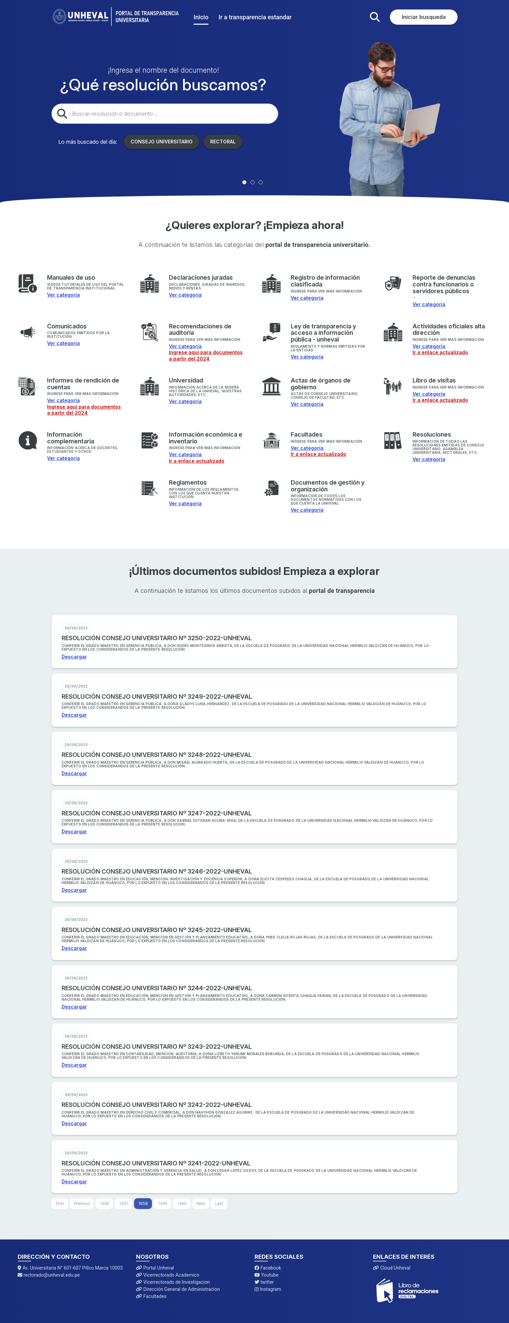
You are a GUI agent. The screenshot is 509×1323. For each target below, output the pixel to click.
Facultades (151, 1296)
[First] (59, 1203)
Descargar (74, 656)
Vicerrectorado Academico (167, 1275)
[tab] (244, 182)
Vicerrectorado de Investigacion (173, 1282)
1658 (143, 1203)
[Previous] (82, 1203)
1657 (123, 1203)
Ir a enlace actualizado (440, 352)
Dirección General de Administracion (178, 1289)
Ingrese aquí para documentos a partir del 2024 (206, 355)
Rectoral (223, 141)
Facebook (268, 1268)
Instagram (268, 1289)
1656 (104, 1203)
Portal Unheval (155, 1268)
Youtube (267, 1275)
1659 (162, 1203)
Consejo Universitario (162, 141)
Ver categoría (63, 295)
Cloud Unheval (392, 1268)
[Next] (200, 1203)
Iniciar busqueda (424, 17)
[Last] (219, 1203)
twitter (264, 1282)
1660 (181, 1203)
